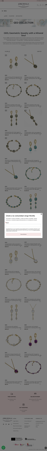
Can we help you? (27, 421)
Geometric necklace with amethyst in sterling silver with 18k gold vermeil (33, 383)
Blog (37, 426)
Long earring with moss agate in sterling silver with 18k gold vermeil (13, 133)
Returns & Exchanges (17, 425)
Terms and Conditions (17, 428)
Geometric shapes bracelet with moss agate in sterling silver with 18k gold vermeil (13, 161)
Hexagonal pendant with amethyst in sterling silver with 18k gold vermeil (13, 383)
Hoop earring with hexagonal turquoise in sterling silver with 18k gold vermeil (32, 161)
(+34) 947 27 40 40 (39, 423)
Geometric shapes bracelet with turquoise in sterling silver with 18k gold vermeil (32, 245)
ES (1, 1)
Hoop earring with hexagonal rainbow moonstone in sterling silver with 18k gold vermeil (12, 272)
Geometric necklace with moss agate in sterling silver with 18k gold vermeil (13, 106)
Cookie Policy (15, 430)
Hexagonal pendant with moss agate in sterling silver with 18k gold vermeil (33, 78)
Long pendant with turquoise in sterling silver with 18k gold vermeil (13, 244)
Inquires (37, 425)
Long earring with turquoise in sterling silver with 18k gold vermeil (33, 216)
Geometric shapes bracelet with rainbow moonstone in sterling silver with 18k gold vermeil (13, 355)
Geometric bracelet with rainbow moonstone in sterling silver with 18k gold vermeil (32, 300)
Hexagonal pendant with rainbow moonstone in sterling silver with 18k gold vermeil (32, 273)
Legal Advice (15, 421)
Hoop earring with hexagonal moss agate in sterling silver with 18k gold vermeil (13, 78)
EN (3, 1)
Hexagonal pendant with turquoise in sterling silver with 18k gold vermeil (13, 189)
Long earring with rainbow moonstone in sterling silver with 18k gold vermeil (13, 327)
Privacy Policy (16, 423)
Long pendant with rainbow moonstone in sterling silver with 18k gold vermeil (32, 327)
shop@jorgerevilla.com (40, 421)
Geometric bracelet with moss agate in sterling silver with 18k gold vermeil (33, 106)
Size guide (26, 423)
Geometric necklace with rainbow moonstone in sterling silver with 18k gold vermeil (13, 300)
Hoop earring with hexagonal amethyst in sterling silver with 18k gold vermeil (32, 355)
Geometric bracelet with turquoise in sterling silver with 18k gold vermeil (13, 217)
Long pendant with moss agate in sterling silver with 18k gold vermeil (33, 133)
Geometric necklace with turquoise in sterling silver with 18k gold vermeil (33, 189)
